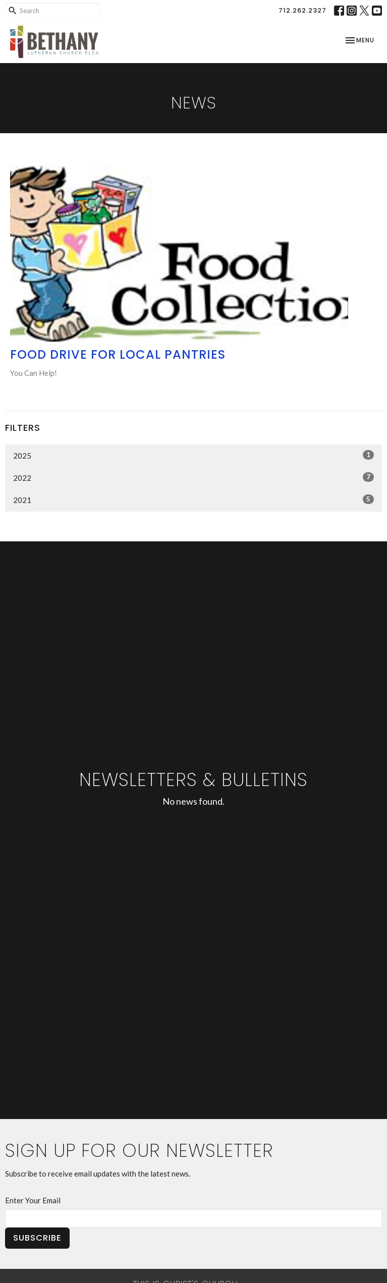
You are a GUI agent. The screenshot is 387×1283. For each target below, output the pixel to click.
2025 (193, 455)
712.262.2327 (302, 10)
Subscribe (37, 1238)
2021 (193, 499)
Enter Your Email (33, 1200)
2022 (193, 477)
